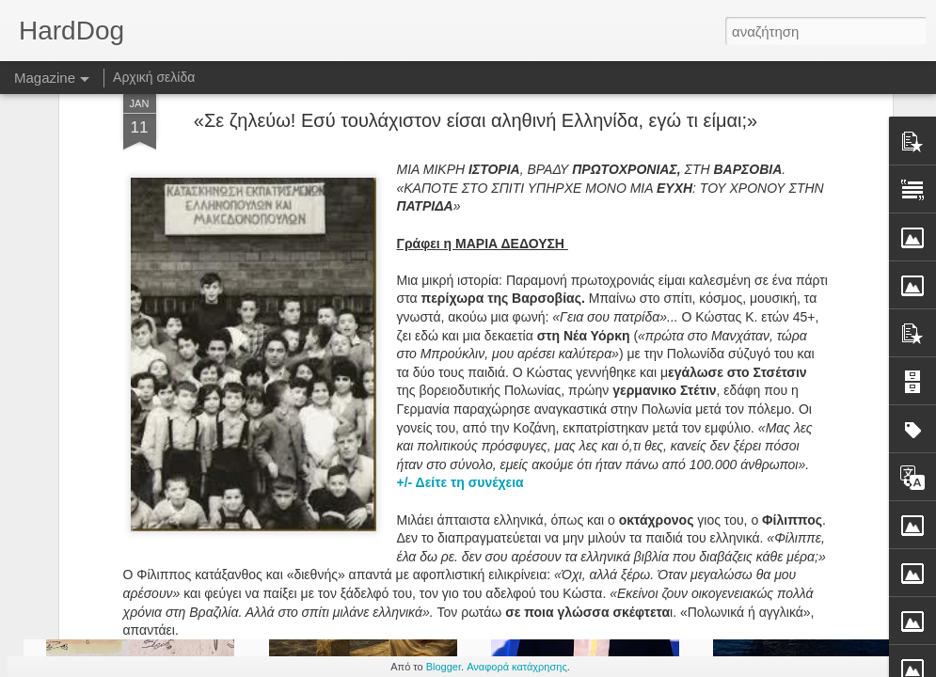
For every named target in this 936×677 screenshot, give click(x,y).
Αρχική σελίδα (154, 77)
